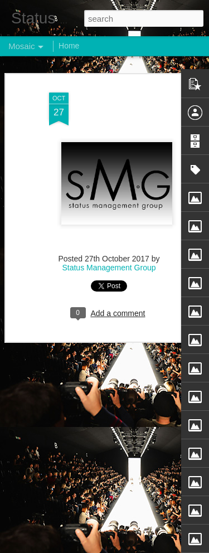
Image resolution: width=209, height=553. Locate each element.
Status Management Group (108, 265)
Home (69, 45)
